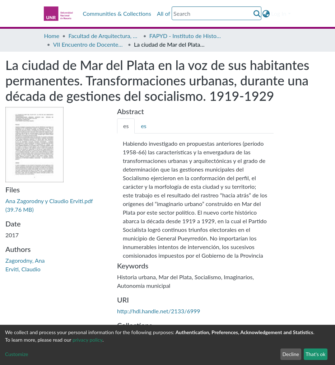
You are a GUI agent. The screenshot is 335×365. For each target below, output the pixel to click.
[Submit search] (256, 13)
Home (52, 35)
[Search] (216, 13)
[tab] (126, 126)
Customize (16, 354)
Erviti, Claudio (23, 269)
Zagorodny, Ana (25, 260)
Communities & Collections (117, 13)
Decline (290, 354)
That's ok (315, 354)
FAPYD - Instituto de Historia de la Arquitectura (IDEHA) (185, 35)
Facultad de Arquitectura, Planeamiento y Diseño (104, 35)
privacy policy (87, 340)
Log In (278, 13)
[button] (265, 13)
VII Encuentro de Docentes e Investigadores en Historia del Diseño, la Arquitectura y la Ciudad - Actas (89, 44)
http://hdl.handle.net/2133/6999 (158, 311)
